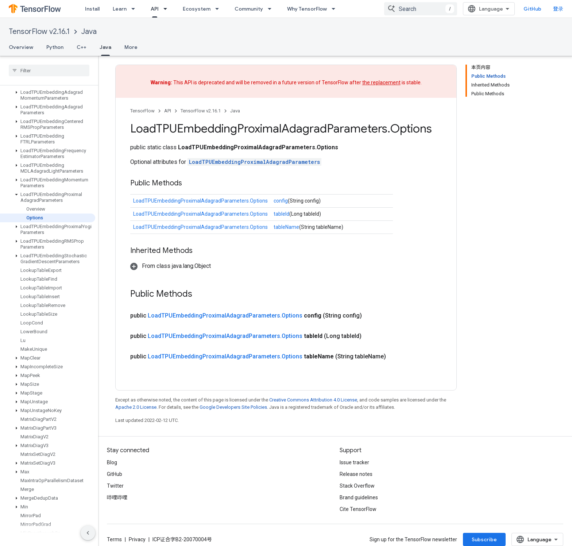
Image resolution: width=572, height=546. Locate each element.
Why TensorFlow (307, 8)
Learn (120, 8)
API (167, 111)
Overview (21, 47)
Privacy (137, 539)
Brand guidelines (359, 497)
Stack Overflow (357, 486)
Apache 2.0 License (135, 407)
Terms (114, 539)
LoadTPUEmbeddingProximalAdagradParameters (254, 161)
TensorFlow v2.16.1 (39, 31)
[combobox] (420, 8)
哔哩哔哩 (117, 497)
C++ (81, 47)
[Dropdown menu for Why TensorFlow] (335, 9)
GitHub (532, 8)
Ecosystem (196, 8)
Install (92, 8)
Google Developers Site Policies (233, 407)
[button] (47, 95)
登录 (558, 9)
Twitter (115, 486)
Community (249, 8)
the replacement (381, 82)
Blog (112, 462)
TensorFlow (142, 111)
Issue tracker (354, 462)
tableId (281, 214)
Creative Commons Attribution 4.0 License (313, 400)
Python (54, 47)
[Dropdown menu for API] (167, 9)
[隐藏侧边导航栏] (88, 533)
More (131, 47)
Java (89, 31)
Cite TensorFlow (358, 509)
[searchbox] (49, 70)
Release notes (356, 474)
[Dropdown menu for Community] (272, 9)
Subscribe (484, 539)
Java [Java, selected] (105, 47)
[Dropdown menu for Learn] (135, 9)
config (281, 201)
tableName (286, 227)
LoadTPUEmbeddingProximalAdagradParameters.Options (200, 201)
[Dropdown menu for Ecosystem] (219, 9)
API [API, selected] (155, 8)
